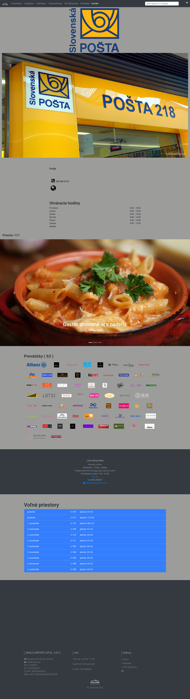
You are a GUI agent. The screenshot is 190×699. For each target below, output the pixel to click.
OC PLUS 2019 (96, 687)
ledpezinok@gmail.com (95, 483)
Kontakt (95, 3)
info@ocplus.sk (32, 662)
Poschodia (16, 3)
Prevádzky (84, 3)
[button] (14, 292)
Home (125, 659)
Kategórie (30, 3)
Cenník (95, 477)
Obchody (41, 3)
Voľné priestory (55, 3)
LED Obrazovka (71, 3)
